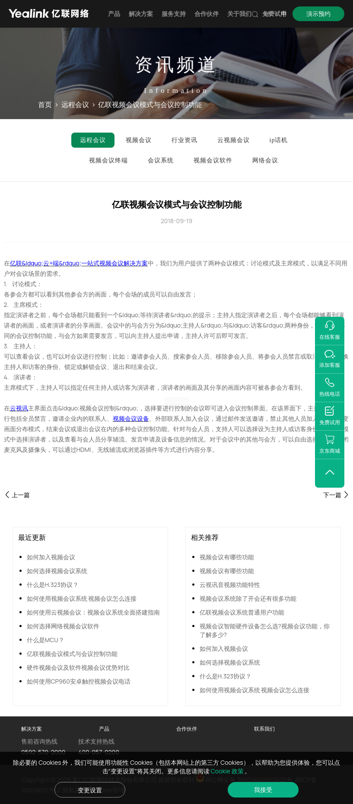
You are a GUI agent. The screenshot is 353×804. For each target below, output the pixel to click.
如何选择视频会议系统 (57, 571)
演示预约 (318, 13)
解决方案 (141, 13)
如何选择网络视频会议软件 (63, 626)
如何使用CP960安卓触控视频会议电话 (78, 681)
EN (268, 13)
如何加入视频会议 (51, 557)
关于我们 (239, 13)
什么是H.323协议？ (53, 584)
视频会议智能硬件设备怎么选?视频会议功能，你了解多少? (265, 630)
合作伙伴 (206, 13)
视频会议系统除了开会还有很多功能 (248, 598)
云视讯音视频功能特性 (230, 584)
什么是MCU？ (46, 640)
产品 (114, 13)
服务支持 (174, 13)
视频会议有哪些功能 (227, 557)
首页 (45, 105)
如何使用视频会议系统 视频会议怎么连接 (82, 598)
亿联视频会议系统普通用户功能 (242, 612)
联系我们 (264, 728)
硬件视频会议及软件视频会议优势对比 (78, 667)
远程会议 (75, 105)
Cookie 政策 (228, 771)
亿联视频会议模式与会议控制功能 (72, 654)
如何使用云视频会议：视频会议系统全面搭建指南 (93, 612)
